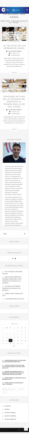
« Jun (13, 346)
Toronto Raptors (14, 41)
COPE (18, 430)
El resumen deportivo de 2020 (14, 298)
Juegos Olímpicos (10, 419)
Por (14, 51)
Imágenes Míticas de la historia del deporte (14, 89)
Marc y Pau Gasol (20, 36)
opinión (12, 38)
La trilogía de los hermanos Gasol (14, 46)
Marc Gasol (6, 36)
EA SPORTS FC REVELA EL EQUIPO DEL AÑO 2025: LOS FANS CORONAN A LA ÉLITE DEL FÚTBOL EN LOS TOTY (13, 367)
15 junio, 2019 (14, 53)
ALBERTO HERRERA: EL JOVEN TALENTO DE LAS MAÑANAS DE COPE (14, 378)
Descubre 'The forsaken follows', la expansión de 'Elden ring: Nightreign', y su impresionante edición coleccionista (13, 373)
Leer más (14, 72)
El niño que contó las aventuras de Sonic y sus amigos (12, 383)
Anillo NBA (8, 32)
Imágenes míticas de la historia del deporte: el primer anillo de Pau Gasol (14, 101)
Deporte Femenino (10, 416)
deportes (22, 34)
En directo (16, 10)
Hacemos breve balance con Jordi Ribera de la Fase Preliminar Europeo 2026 (14, 361)
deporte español (8, 34)
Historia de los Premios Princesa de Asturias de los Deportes (11, 288)
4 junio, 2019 (14, 111)
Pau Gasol (22, 38)
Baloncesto (20, 32)
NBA (4, 38)
